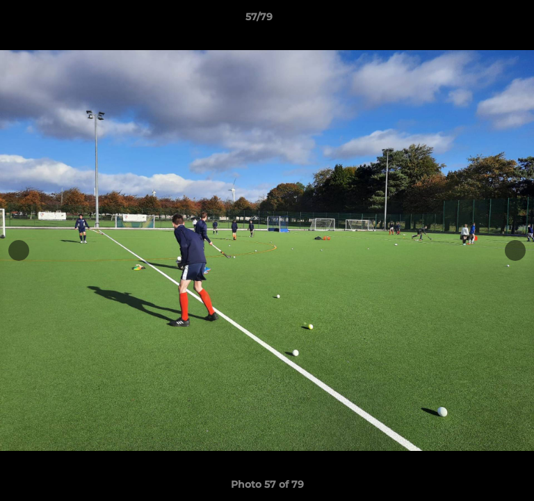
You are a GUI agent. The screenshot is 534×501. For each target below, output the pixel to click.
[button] (484, 20)
